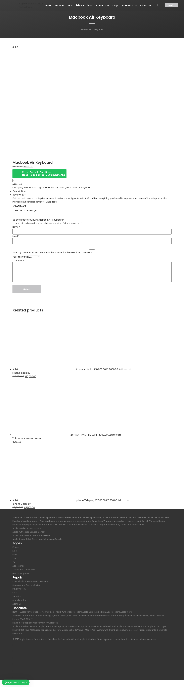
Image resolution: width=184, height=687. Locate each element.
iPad (14, 554)
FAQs (14, 592)
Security (16, 596)
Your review (19, 260)
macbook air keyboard (79, 187)
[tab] (92, 191)
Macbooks (30, 187)
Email (15, 236)
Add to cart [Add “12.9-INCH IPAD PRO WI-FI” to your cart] (114, 434)
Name (16, 226)
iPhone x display (21, 373)
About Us (16, 603)
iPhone (15, 547)
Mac (14, 550)
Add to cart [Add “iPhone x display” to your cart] (125, 369)
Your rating (19, 256)
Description (19, 191)
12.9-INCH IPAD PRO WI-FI (26, 438)
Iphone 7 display (21, 504)
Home (84, 29)
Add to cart (17, 184)
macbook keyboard (54, 187)
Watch (15, 558)
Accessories (18, 565)
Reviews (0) (19, 194)
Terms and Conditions (23, 569)
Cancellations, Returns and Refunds (30, 581)
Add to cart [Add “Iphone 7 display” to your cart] (124, 500)
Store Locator (19, 600)
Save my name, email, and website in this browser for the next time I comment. (52, 252)
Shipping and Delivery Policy (26, 585)
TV (13, 562)
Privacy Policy (19, 588)
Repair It (171, 5)
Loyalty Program (20, 573)
